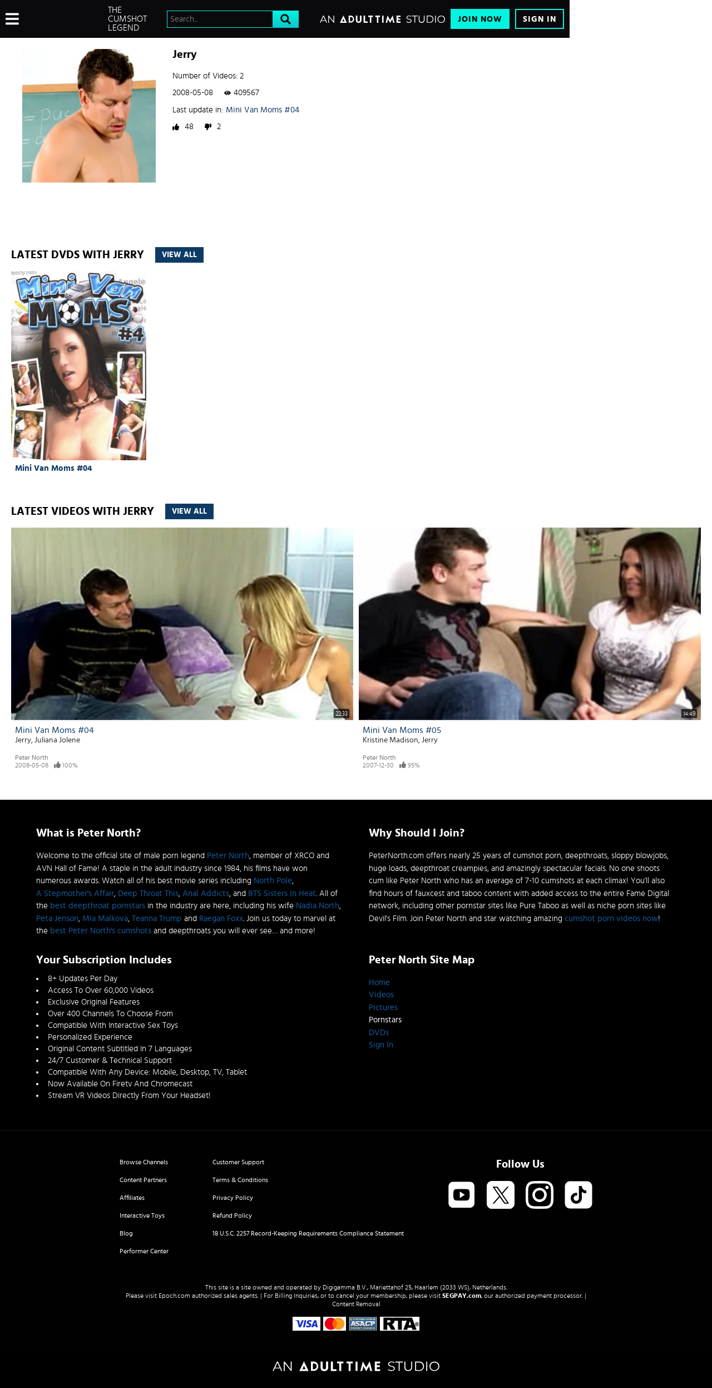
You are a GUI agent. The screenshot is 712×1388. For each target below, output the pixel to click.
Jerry (23, 740)
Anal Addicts (205, 893)
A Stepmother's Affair (75, 893)
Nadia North (317, 906)
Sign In (539, 19)
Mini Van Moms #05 (402, 730)
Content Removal (356, 1304)
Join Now (480, 19)
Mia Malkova (105, 918)
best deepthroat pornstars (97, 906)
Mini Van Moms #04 (262, 110)
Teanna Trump (157, 918)
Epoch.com (174, 1295)
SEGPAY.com (461, 1295)
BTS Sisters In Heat (282, 893)
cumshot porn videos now (611, 918)
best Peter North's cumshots (100, 931)
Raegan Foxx (221, 918)
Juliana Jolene (57, 740)
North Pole (273, 881)
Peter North (31, 757)
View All (179, 255)
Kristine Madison (390, 740)
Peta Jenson (57, 918)
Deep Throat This (148, 893)
